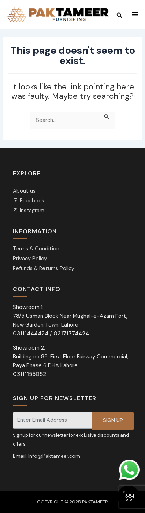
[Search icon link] (119, 14)
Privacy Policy (30, 258)
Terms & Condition (36, 248)
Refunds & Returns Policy (43, 268)
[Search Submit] (106, 116)
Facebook (28, 200)
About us (24, 190)
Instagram (28, 210)
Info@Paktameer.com (54, 456)
